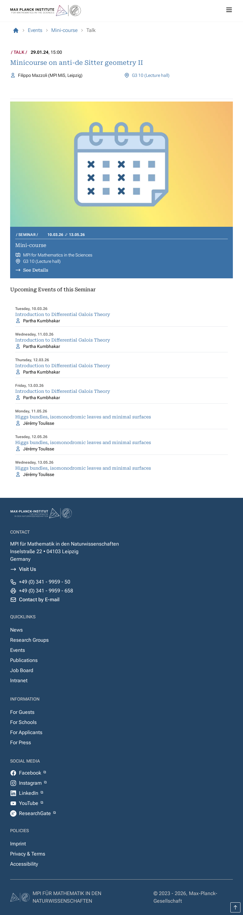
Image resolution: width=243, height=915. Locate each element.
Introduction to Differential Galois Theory (62, 314)
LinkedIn (29, 793)
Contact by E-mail (39, 600)
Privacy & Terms (27, 854)
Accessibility (24, 864)
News (16, 630)
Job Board (21, 670)
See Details (35, 270)
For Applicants (26, 732)
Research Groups (29, 640)
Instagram (31, 783)
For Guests (22, 712)
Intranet (19, 680)
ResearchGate (35, 813)
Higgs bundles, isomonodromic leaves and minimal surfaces (83, 416)
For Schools (23, 722)
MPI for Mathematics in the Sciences (57, 254)
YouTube (29, 803)
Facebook (30, 773)
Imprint (18, 844)
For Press (20, 742)
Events (17, 650)
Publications (24, 660)
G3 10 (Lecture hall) (151, 75)
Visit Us (27, 569)
